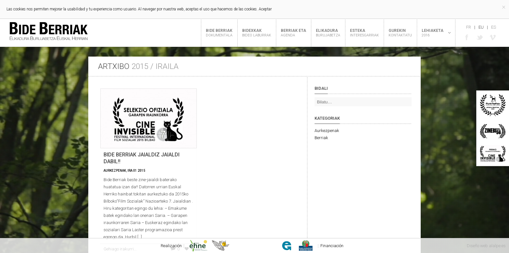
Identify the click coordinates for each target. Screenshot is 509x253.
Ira (130, 170)
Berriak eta (293, 33)
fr (468, 27)
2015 (141, 170)
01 (135, 170)
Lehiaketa (434, 33)
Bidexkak (256, 33)
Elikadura (328, 33)
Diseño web (477, 245)
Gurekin (400, 33)
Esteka (364, 33)
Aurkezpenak (115, 170)
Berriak (321, 137)
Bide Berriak (219, 33)
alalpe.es (497, 245)
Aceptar (265, 9)
